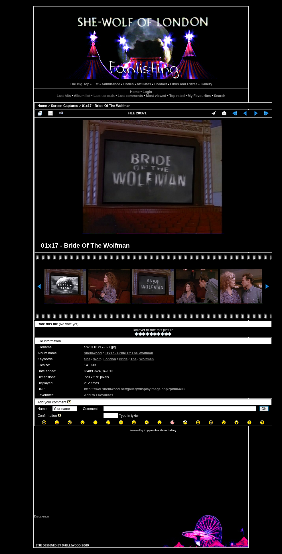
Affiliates (144, 84)
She (87, 359)
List (95, 84)
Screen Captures (64, 106)
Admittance (111, 84)
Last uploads (104, 96)
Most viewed (156, 96)
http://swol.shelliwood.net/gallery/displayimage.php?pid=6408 (134, 389)
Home (134, 92)
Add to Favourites (98, 395)
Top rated (177, 96)
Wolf (97, 359)
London (110, 359)
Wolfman (146, 359)
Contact (160, 84)
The (133, 359)
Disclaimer (41, 516)
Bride (123, 359)
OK (263, 409)
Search (219, 96)
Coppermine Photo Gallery (160, 430)
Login (147, 92)
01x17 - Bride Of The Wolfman (106, 106)
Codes (128, 84)
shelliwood (93, 353)
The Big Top (79, 84)
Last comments (130, 96)
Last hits (64, 96)
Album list (82, 96)
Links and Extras (183, 84)
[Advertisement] (141, 475)
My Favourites (199, 96)
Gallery (206, 84)
